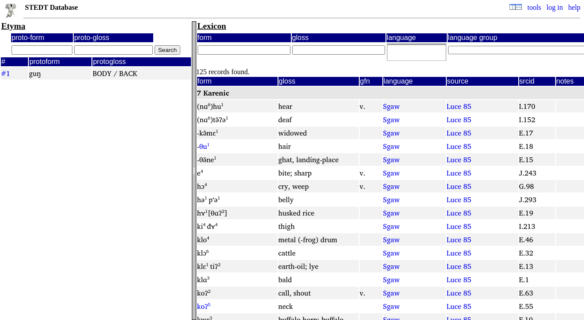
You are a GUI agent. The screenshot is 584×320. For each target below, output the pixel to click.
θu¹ (204, 146)
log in (555, 7)
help (574, 7)
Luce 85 (459, 106)
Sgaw (391, 106)
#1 (5, 73)
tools (534, 7)
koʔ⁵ (204, 306)
